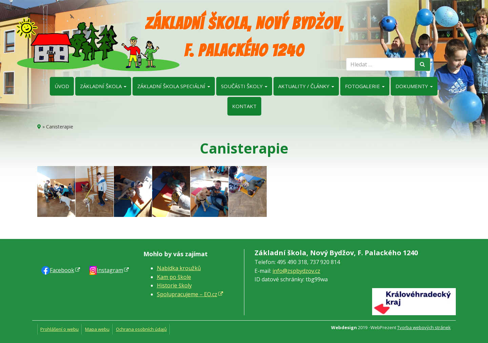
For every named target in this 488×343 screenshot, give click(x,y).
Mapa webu (97, 329)
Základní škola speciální (173, 86)
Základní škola (103, 86)
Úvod (62, 86)
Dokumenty (414, 86)
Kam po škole (174, 277)
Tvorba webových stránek (424, 327)
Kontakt (244, 106)
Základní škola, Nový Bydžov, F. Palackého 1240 (244, 37)
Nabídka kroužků (179, 268)
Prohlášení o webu (59, 329)
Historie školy (174, 285)
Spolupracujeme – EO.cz (187, 294)
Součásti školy (244, 86)
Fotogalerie (365, 86)
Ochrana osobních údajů (141, 329)
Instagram (110, 270)
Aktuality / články (306, 86)
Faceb (62, 270)
